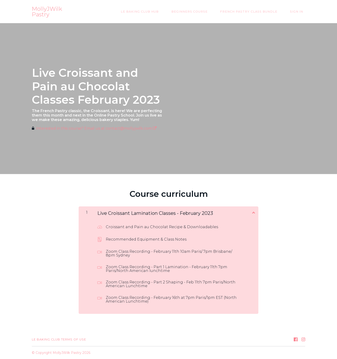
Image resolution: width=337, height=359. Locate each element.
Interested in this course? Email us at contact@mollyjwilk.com (96, 128)
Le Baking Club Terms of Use (59, 339)
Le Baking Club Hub (154, 11)
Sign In (298, 11)
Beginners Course (200, 11)
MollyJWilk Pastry (47, 11)
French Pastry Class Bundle (255, 11)
